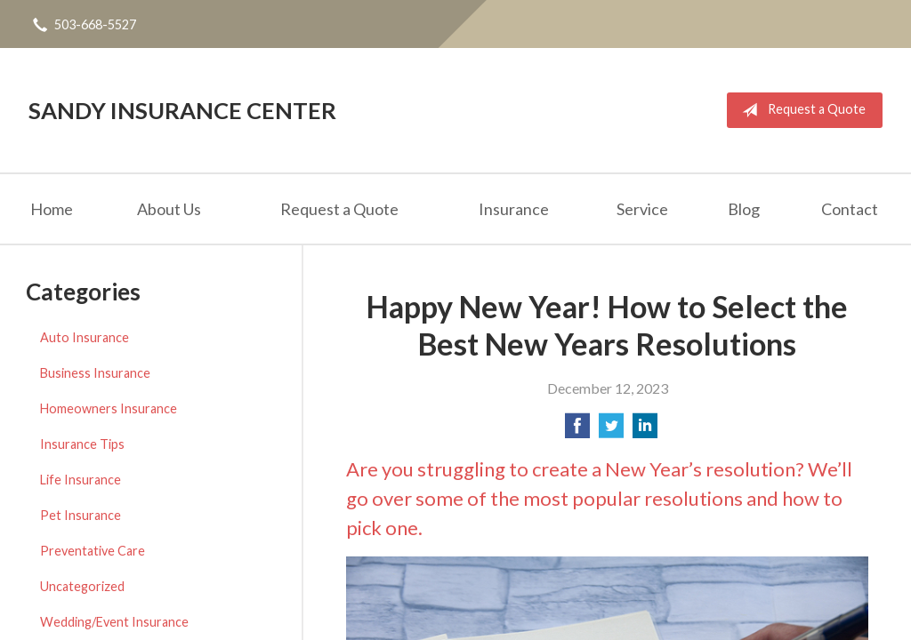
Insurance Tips (82, 444)
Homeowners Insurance (108, 408)
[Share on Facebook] (577, 430)
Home (51, 209)
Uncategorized (82, 586)
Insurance (514, 209)
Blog (744, 209)
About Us (169, 209)
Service (642, 209)
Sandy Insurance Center (182, 110)
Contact (849, 209)
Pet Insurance (80, 515)
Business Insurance (95, 372)
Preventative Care (92, 550)
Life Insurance (80, 479)
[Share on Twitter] (611, 430)
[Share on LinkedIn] (645, 430)
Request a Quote (800, 110)
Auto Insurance (84, 337)
